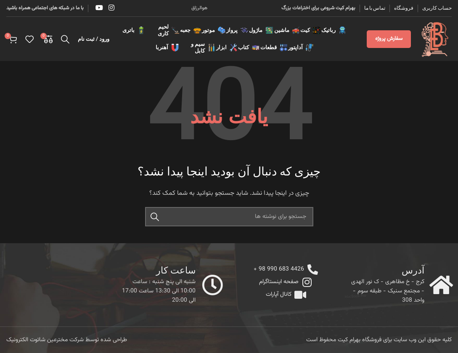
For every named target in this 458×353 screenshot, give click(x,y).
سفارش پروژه (388, 39)
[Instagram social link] (111, 8)
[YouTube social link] (99, 8)
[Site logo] (435, 39)
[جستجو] (65, 39)
